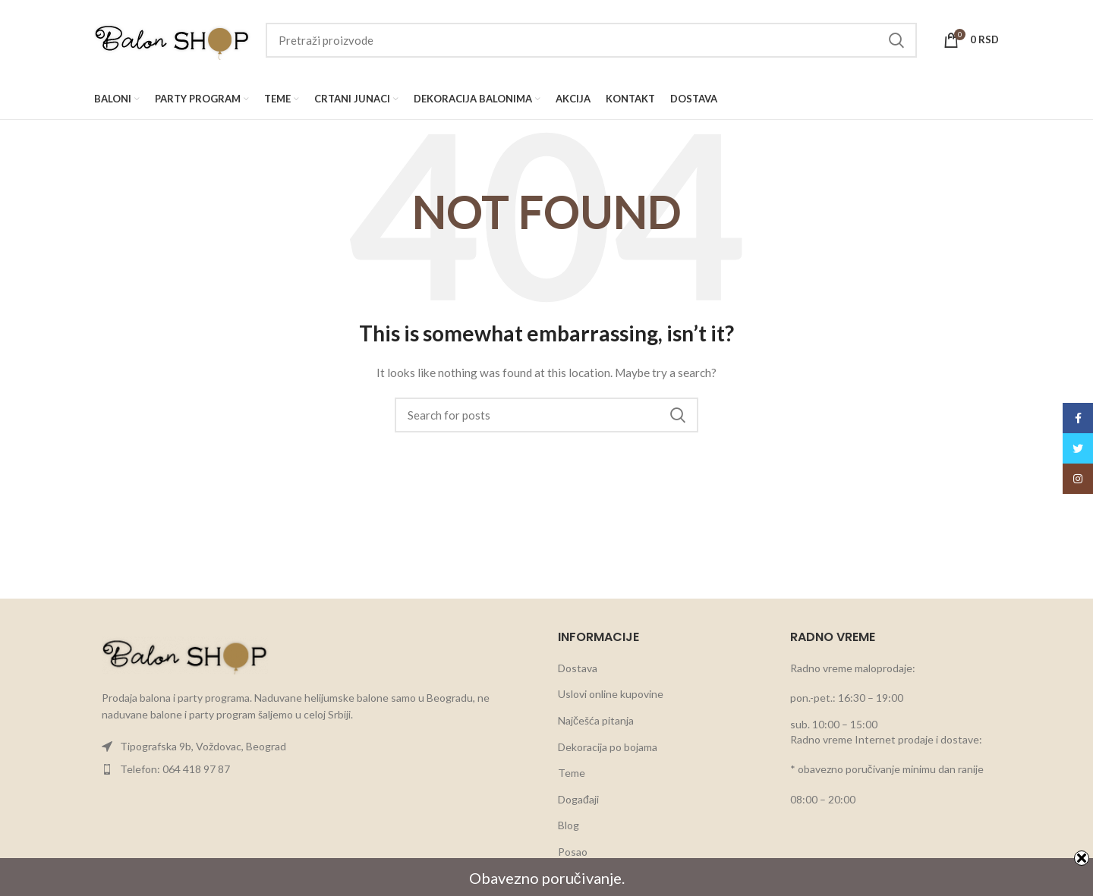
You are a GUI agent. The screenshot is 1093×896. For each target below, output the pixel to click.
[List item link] (315, 746)
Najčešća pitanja (596, 720)
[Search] (591, 40)
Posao (572, 851)
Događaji (578, 799)
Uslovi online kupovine (610, 693)
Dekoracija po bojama (607, 746)
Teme (571, 772)
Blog (568, 825)
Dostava (577, 668)
